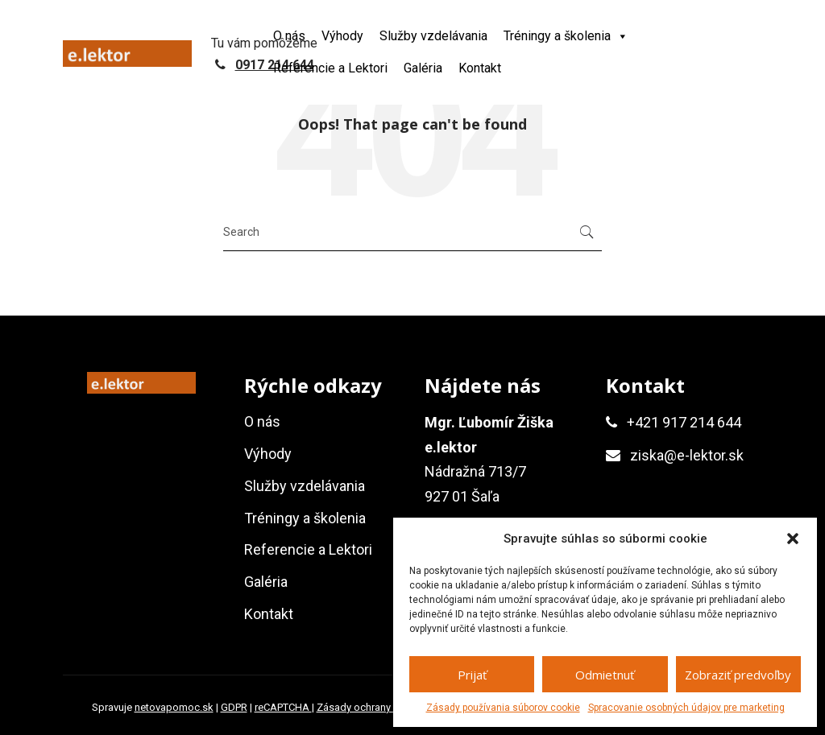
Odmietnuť (604, 675)
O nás (289, 35)
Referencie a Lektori (330, 68)
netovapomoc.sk (174, 707)
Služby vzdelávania (433, 35)
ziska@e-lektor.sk (687, 455)
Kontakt (479, 68)
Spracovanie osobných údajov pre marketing (686, 707)
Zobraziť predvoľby (738, 675)
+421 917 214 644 (684, 422)
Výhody (342, 35)
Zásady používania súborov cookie (503, 707)
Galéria (423, 68)
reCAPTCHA (283, 707)
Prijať (472, 675)
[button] (793, 539)
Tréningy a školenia (566, 35)
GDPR (234, 707)
